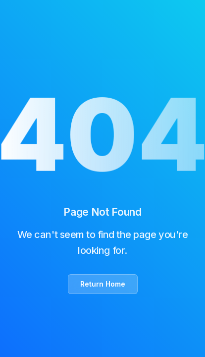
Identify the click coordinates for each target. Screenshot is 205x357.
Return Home (102, 284)
